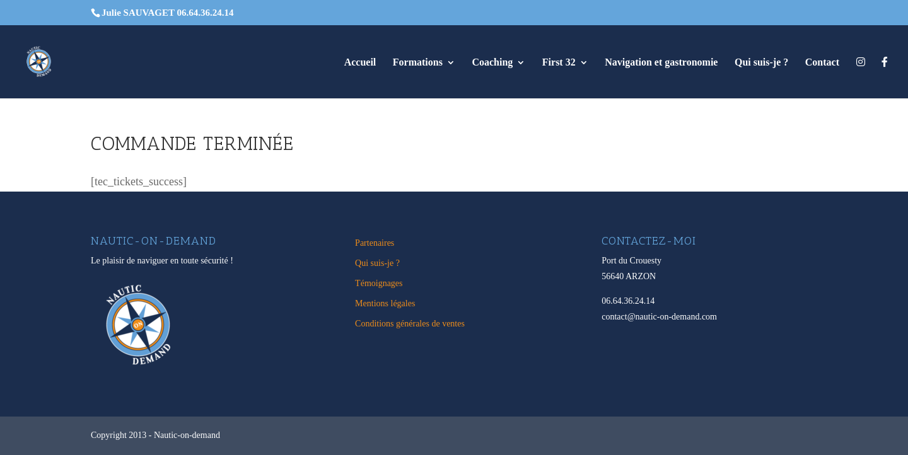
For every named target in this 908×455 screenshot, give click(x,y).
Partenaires (374, 243)
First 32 (559, 62)
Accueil (360, 62)
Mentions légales (385, 303)
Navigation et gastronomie (661, 62)
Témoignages (378, 283)
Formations (418, 62)
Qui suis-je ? (761, 62)
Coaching (492, 62)
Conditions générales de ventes (410, 323)
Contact (822, 62)
